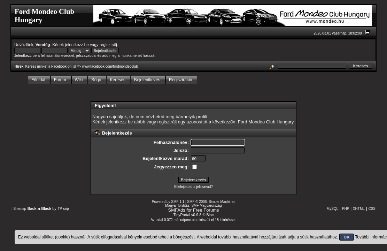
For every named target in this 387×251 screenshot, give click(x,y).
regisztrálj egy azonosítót (182, 121)
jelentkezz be (77, 44)
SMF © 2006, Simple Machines (211, 202)
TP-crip (63, 209)
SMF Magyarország (206, 205)
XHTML (359, 209)
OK (347, 237)
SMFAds (176, 210)
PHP (345, 209)
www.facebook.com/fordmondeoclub (110, 66)
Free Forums (206, 210)
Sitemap (19, 209)
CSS (372, 209)
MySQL (332, 209)
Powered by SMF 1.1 (168, 202)
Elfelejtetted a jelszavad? (193, 187)
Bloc (210, 215)
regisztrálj (108, 44)
